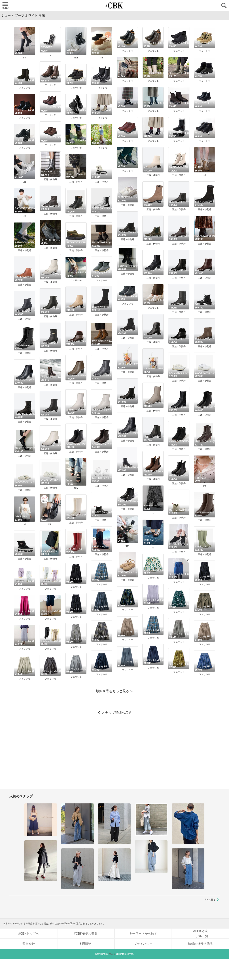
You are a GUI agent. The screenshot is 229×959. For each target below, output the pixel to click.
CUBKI (114, 5)
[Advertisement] (114, 754)
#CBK (112, 954)
